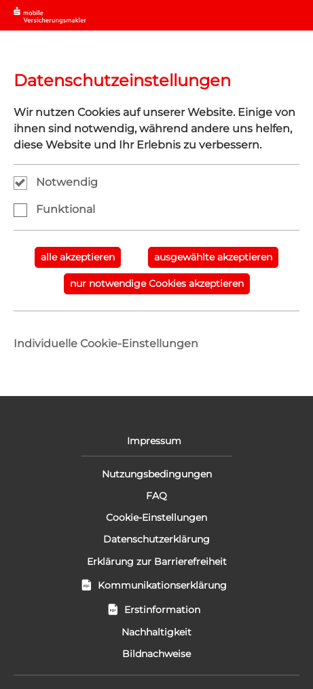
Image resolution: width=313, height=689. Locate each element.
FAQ (156, 496)
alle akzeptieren (78, 257)
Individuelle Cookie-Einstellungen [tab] (106, 343)
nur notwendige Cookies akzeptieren (157, 283)
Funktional (65, 209)
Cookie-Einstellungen (156, 517)
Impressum (157, 441)
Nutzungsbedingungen (157, 474)
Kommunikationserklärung (156, 585)
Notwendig (67, 182)
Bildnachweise (156, 654)
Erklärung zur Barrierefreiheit (157, 561)
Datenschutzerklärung (156, 539)
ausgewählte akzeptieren (213, 257)
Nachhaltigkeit (156, 632)
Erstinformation (156, 610)
